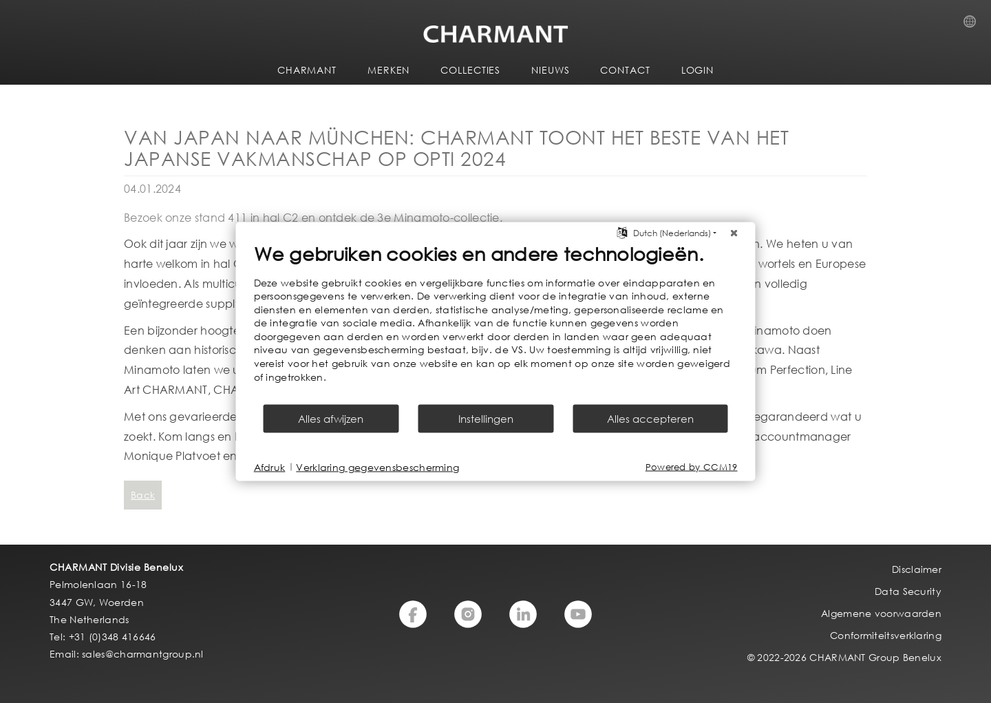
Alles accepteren (650, 419)
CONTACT (625, 69)
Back (143, 494)
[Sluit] (734, 232)
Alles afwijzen (330, 419)
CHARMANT (307, 69)
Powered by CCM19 (692, 467)
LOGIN (697, 69)
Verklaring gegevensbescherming (377, 466)
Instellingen (485, 419)
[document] (496, 322)
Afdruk (270, 466)
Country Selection (973, 25)
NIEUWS (550, 69)
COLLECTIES (470, 69)
